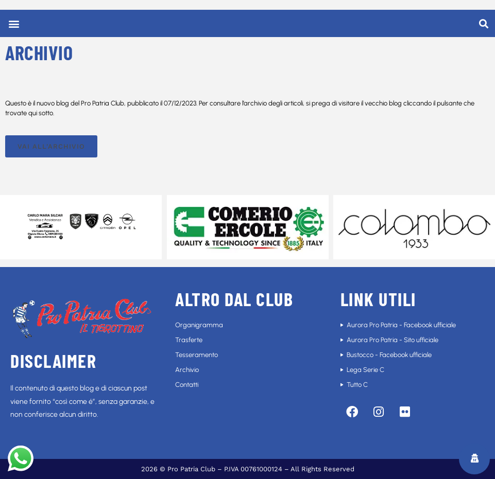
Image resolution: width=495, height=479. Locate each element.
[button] (13, 23)
